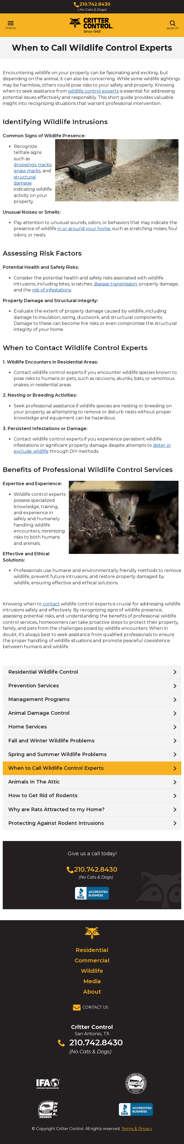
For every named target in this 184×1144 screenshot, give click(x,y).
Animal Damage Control (39, 713)
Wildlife (92, 971)
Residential (92, 950)
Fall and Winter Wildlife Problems (51, 741)
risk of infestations (51, 290)
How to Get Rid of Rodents (43, 796)
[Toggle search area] (172, 25)
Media (92, 981)
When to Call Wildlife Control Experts (56, 768)
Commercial (92, 960)
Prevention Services (33, 686)
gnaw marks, (27, 170)
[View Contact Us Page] (92, 1007)
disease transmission (115, 284)
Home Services (27, 727)
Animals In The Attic (34, 782)
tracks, (45, 164)
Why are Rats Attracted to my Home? (56, 809)
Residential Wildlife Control (43, 672)
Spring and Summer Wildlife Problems (57, 754)
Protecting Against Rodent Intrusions (56, 823)
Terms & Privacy (136, 1128)
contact (51, 604)
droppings (25, 164)
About (92, 991)
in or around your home (84, 228)
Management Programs (39, 699)
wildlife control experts (93, 91)
